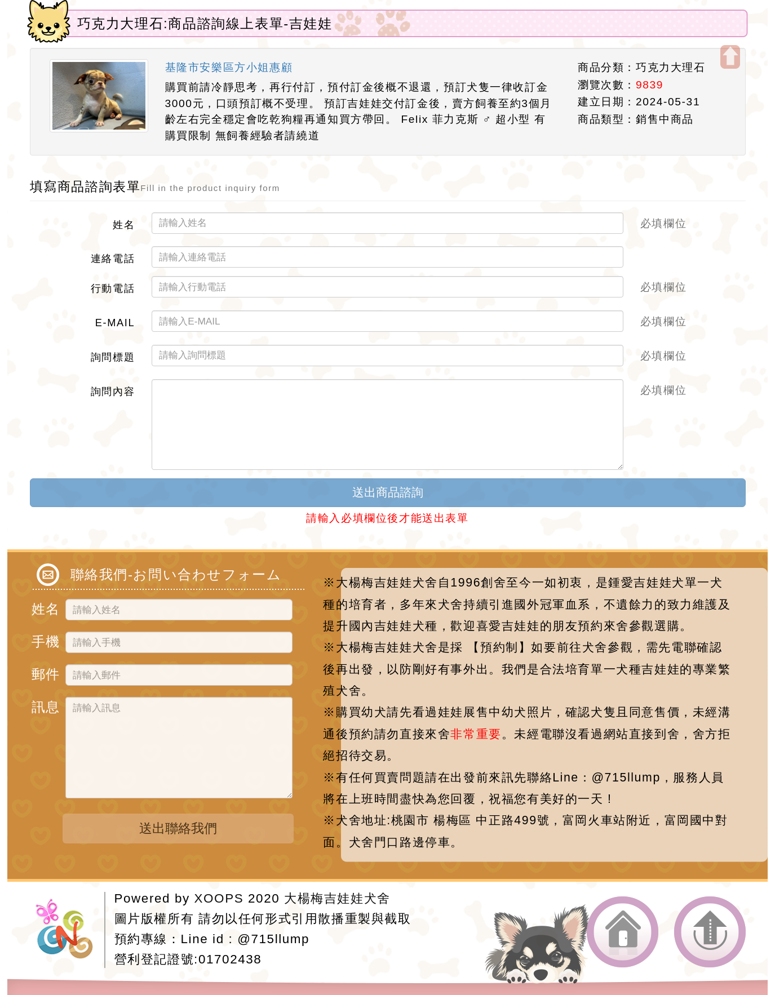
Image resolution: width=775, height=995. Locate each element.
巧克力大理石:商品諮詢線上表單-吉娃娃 (205, 23)
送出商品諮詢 (387, 492)
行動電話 (113, 288)
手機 (44, 640)
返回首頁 (623, 932)
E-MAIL (115, 322)
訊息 (44, 705)
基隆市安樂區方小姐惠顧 (229, 67)
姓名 (124, 224)
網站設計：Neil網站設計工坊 (69, 930)
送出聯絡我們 (178, 828)
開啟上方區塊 (730, 57)
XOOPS (219, 898)
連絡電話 (113, 258)
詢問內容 (113, 391)
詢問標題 (113, 356)
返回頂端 (710, 932)
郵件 (44, 672)
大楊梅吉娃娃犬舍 (337, 898)
